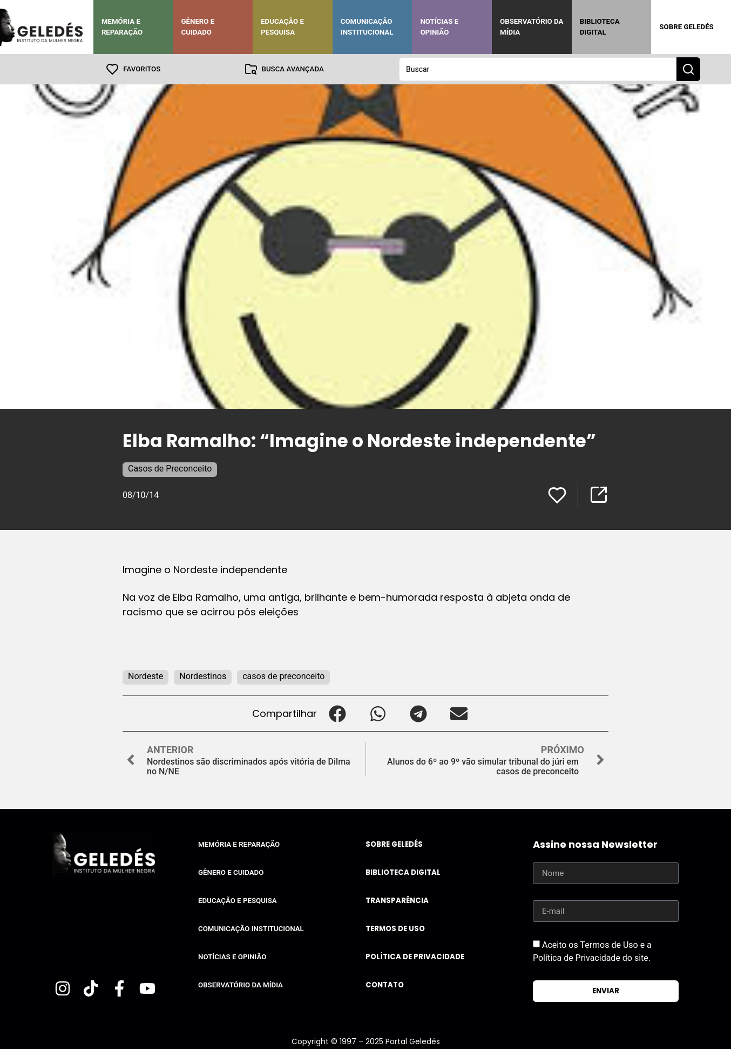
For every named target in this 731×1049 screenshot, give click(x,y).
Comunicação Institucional (367, 26)
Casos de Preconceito (170, 468)
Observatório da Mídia (531, 26)
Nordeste (145, 676)
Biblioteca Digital (600, 26)
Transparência (397, 900)
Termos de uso (395, 929)
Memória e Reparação (122, 26)
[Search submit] (688, 69)
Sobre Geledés (686, 27)
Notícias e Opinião (439, 26)
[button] (337, 713)
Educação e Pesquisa (282, 26)
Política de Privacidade (415, 957)
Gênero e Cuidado (198, 26)
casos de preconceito (283, 676)
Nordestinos (202, 676)
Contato (385, 985)
